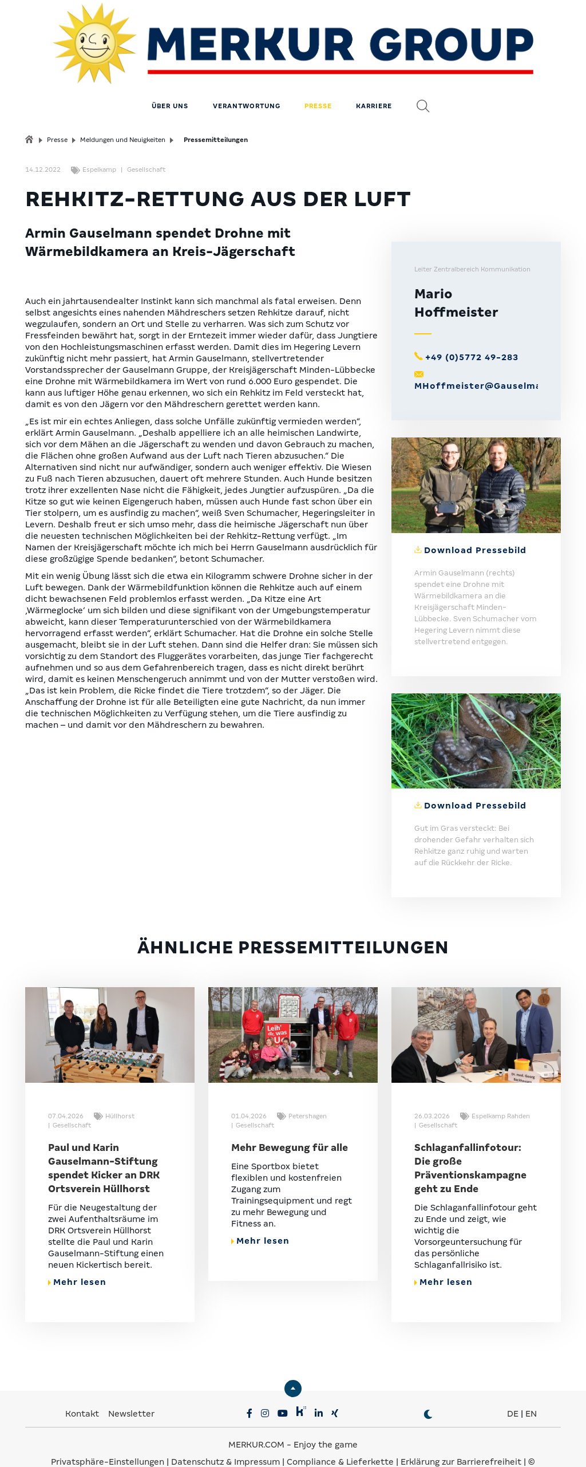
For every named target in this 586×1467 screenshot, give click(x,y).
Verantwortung (246, 77)
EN (531, 1384)
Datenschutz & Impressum (226, 1432)
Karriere (374, 77)
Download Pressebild (475, 521)
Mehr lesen (77, 1252)
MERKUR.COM (256, 1415)
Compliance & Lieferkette (341, 1432)
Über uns (170, 77)
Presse (318, 77)
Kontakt (83, 1384)
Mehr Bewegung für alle (289, 1118)
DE (512, 1384)
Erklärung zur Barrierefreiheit (461, 1432)
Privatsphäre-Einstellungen (107, 1432)
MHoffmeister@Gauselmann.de (491, 357)
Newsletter (131, 1384)
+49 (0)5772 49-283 (471, 328)
